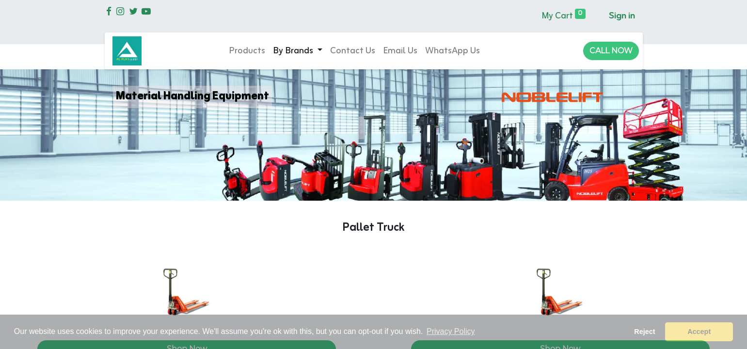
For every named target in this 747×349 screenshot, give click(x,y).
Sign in (622, 16)
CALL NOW (611, 50)
